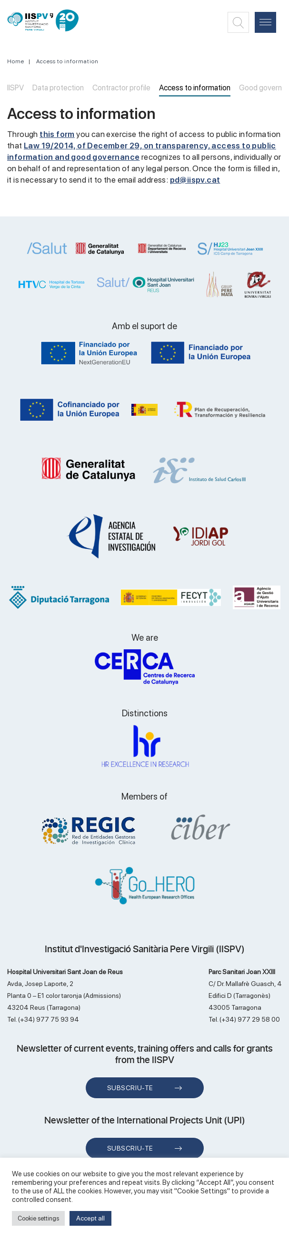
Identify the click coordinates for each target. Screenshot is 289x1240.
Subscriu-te (130, 1088)
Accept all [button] (90, 1218)
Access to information (67, 61)
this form (57, 134)
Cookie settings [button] (38, 1218)
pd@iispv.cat (195, 180)
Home (15, 61)
